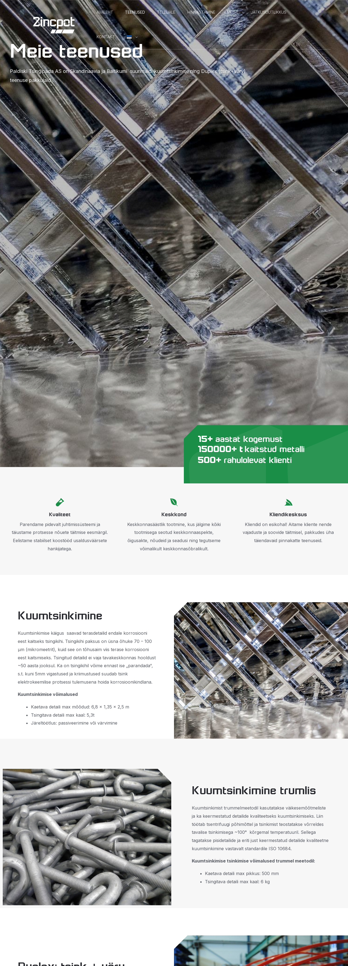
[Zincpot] (54, 24)
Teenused (143, 12)
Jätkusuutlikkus (117, 36)
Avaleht (107, 12)
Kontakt (161, 36)
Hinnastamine (219, 12)
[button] (195, 37)
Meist (256, 12)
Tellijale (179, 12)
